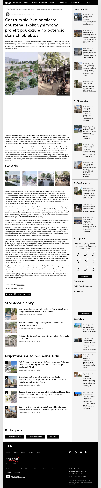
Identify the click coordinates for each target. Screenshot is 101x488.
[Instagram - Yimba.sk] (75, 452)
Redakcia (30, 452)
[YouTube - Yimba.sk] (81, 452)
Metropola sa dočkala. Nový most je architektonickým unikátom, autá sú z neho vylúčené (89, 54)
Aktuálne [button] (16, 2)
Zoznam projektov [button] (39, 2)
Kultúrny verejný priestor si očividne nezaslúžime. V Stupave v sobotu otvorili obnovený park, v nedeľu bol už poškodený (89, 151)
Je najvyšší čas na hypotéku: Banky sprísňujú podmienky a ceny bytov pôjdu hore (89, 329)
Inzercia (16, 452)
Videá (26, 2)
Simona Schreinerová (38, 397)
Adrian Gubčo (35, 341)
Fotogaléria (62, 2)
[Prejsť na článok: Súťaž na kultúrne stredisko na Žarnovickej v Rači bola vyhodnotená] (11, 340)
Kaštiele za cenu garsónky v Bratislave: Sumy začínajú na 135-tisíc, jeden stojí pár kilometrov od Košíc (89, 362)
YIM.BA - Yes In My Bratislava (83, 286)
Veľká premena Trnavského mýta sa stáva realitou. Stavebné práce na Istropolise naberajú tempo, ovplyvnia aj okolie (89, 38)
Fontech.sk (19, 469)
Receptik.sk (55, 469)
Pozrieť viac (85, 276)
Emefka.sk (46, 469)
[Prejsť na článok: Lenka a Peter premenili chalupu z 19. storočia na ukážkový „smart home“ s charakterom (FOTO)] (78, 340)
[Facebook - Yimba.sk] (70, 452)
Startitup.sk (9, 469)
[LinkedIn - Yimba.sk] (86, 452)
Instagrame (20, 285)
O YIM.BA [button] (74, 2)
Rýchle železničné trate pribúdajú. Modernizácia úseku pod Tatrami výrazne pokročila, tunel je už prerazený (89, 133)
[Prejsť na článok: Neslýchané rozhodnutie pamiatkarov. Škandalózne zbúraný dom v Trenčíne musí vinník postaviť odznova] (11, 412)
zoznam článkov (14, 8)
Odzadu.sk (28, 469)
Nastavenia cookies (80, 476)
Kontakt (8, 452)
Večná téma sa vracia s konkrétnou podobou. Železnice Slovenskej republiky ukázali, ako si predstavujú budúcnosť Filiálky (44, 364)
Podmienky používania (75, 469)
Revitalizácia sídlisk (14, 437)
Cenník (23, 452)
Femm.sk (8, 472)
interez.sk (37, 469)
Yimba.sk (17, 472)
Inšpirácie (53, 437)
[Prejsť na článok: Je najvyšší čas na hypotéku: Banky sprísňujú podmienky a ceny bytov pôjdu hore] (78, 325)
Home (6, 8)
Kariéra (39, 452)
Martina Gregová (14, 14)
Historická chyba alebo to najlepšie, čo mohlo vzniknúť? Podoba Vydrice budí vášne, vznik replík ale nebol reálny (89, 70)
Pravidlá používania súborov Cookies (79, 474)
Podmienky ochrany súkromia (77, 471)
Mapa (52, 2)
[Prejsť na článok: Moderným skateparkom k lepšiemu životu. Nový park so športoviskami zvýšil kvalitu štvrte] (11, 314)
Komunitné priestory (35, 437)
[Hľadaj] (96, 2)
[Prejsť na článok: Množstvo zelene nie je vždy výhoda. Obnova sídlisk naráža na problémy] (11, 327)
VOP (70, 476)
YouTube (20, 288)
